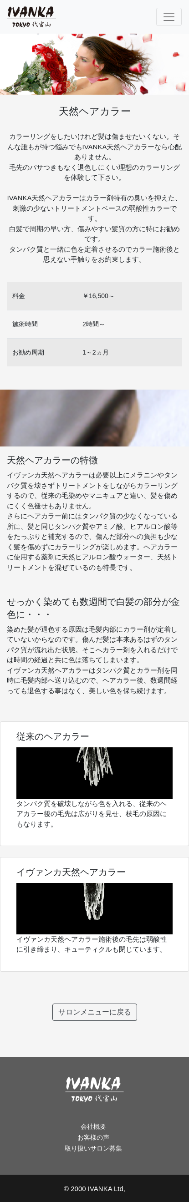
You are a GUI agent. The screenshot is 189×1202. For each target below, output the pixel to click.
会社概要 (93, 1126)
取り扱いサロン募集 (93, 1148)
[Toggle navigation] (169, 17)
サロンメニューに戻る (94, 1012)
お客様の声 (93, 1137)
